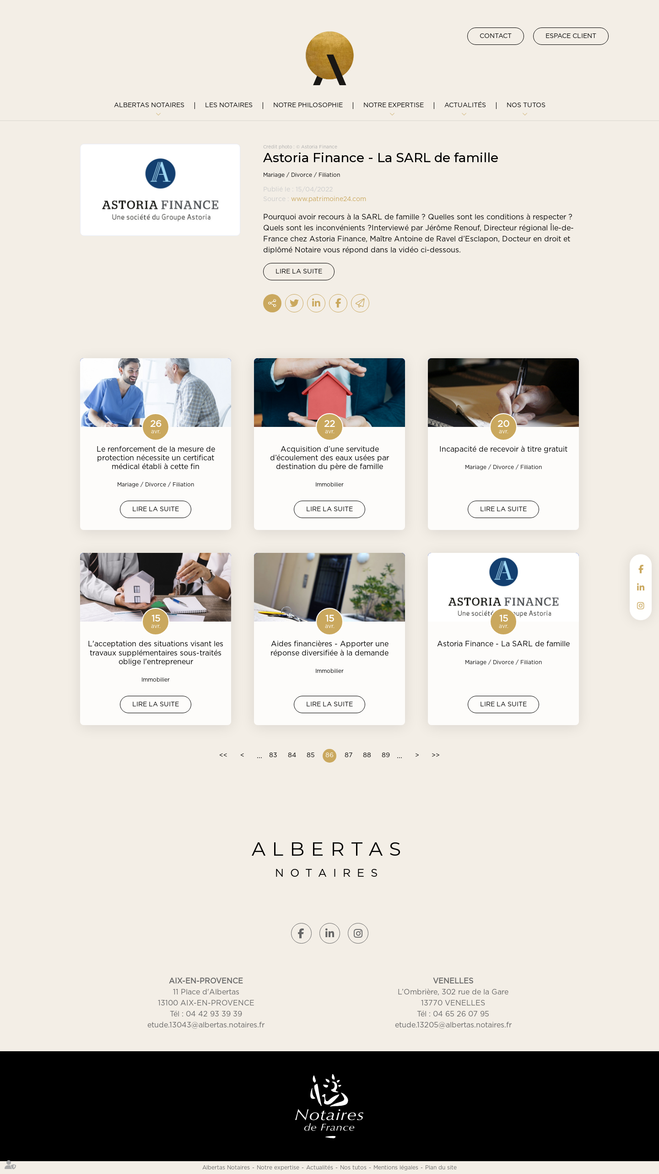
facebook (640, 569)
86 (329, 755)
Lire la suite (298, 271)
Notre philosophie (308, 105)
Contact (496, 36)
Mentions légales (395, 1167)
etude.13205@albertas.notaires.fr (453, 1025)
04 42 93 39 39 (214, 1014)
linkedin (640, 587)
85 (311, 755)
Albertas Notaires (149, 105)
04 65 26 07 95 (461, 1014)
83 (273, 755)
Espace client (571, 36)
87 (348, 755)
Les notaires (229, 105)
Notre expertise (393, 105)
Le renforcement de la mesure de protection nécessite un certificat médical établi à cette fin (156, 458)
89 (386, 755)
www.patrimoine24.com (328, 199)
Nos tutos (526, 105)
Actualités (465, 105)
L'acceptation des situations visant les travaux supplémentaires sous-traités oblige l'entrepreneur (155, 652)
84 (292, 755)
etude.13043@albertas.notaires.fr (206, 1025)
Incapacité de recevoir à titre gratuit (503, 449)
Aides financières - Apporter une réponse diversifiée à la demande (329, 648)
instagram (640, 605)
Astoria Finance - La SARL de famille (503, 644)
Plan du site (441, 1167)
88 (367, 755)
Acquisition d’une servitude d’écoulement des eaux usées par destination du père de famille (329, 458)
